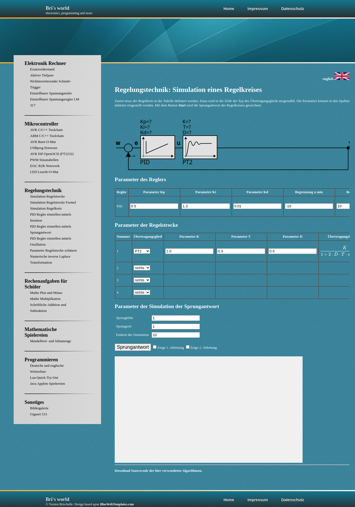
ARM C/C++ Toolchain (47, 136)
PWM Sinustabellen (44, 160)
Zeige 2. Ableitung (201, 347)
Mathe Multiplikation (45, 299)
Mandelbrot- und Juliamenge (50, 341)
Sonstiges (34, 402)
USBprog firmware (43, 148)
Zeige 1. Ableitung (168, 347)
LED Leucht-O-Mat (44, 172)
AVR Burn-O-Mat (43, 142)
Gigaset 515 (38, 414)
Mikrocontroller (41, 124)
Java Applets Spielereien (47, 383)
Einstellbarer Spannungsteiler (51, 93)
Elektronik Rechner (45, 63)
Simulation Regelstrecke (47, 196)
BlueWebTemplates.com (117, 504)
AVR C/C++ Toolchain (46, 130)
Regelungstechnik (43, 190)
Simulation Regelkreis (46, 208)
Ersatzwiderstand (42, 69)
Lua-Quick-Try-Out (44, 377)
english (336, 79)
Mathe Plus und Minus (46, 293)
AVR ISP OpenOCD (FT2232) (51, 154)
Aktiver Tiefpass (42, 75)
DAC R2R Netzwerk (45, 166)
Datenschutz (292, 9)
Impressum (257, 9)
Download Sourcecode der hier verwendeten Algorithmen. (158, 471)
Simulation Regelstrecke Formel (53, 202)
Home (228, 9)
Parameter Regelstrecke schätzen (53, 250)
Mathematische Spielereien (41, 332)
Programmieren (41, 359)
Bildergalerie (39, 408)
